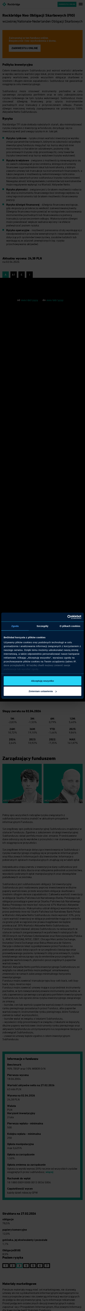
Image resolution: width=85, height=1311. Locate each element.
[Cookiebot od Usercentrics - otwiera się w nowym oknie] (67, 617)
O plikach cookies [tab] (70, 626)
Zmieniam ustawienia (43, 691)
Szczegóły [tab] (42, 626)
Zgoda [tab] (15, 626)
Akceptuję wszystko (42, 680)
